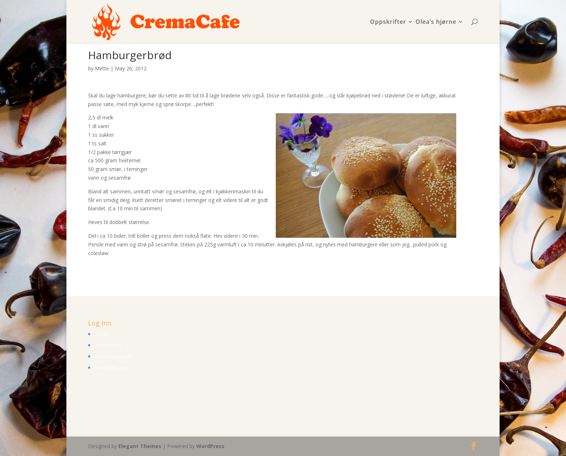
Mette (102, 68)
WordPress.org (110, 367)
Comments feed (112, 356)
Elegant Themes (139, 446)
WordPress (210, 446)
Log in (100, 333)
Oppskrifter (388, 22)
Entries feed (107, 345)
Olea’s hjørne (435, 22)
